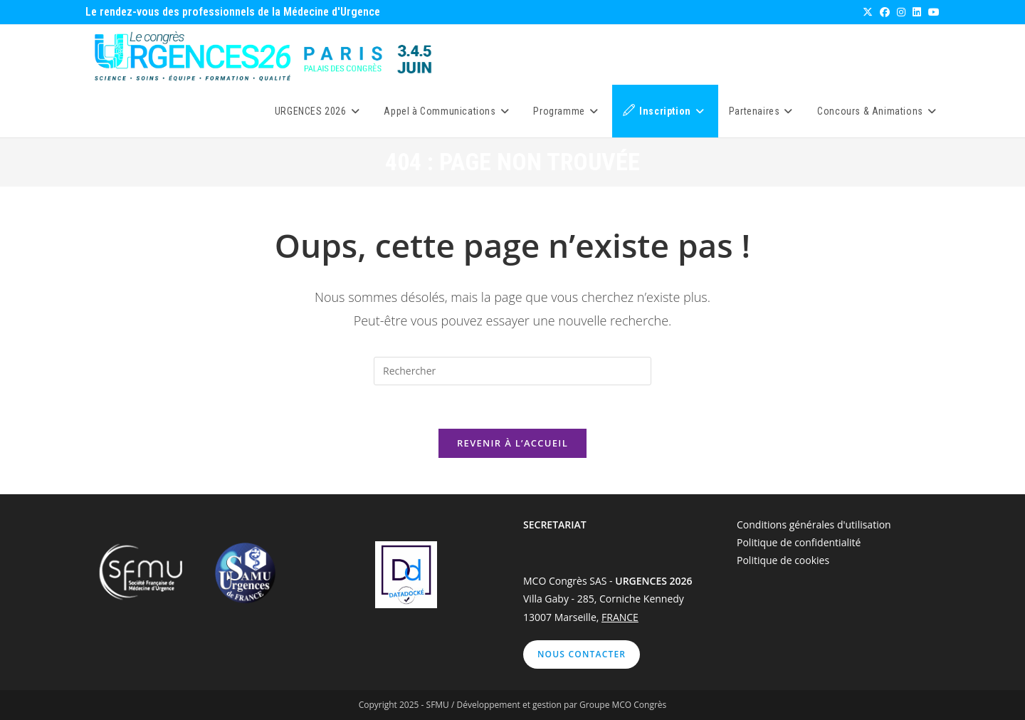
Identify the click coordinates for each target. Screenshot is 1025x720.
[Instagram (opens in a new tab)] (900, 12)
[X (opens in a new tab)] (867, 12)
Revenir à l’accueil (512, 443)
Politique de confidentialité (799, 542)
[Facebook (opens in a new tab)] (884, 12)
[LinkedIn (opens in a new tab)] (916, 12)
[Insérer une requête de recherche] (512, 371)
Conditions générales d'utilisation (814, 524)
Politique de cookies (783, 560)
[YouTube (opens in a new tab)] (932, 12)
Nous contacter (581, 654)
